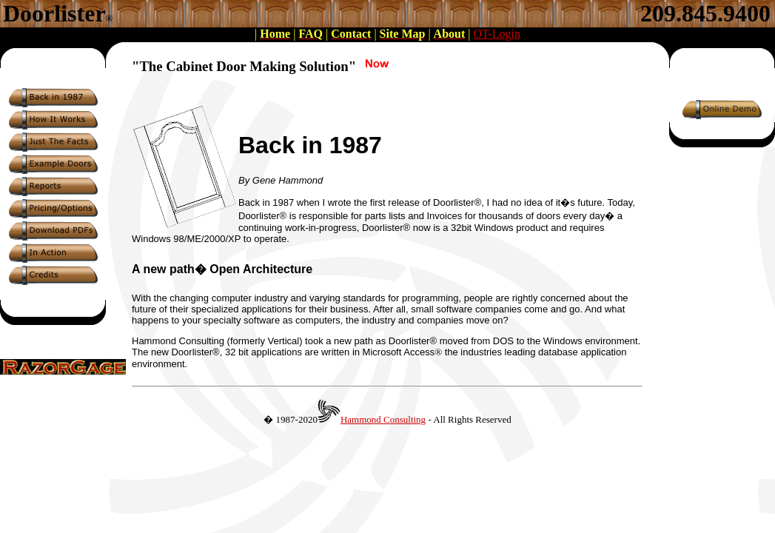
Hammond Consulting (383, 419)
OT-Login (496, 33)
